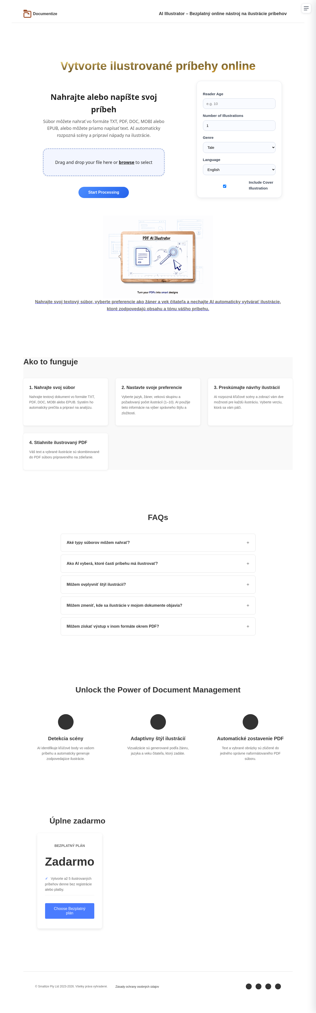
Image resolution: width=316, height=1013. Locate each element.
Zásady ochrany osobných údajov (137, 986)
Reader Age (239, 100)
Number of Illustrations (239, 122)
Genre (239, 144)
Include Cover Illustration (261, 185)
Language (239, 166)
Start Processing (103, 192)
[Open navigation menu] (306, 8)
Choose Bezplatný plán (70, 911)
